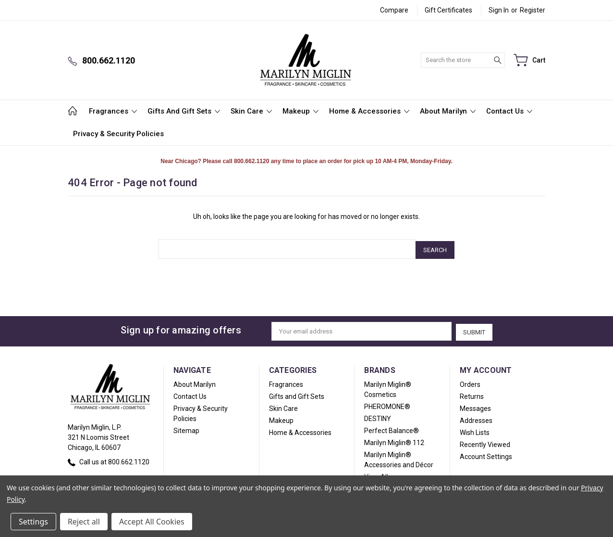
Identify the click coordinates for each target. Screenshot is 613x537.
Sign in (499, 10)
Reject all (84, 521)
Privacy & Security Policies (118, 133)
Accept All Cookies (151, 521)
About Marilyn (448, 111)
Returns (472, 393)
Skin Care (251, 111)
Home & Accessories (369, 111)
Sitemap (186, 428)
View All (376, 474)
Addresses (476, 418)
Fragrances (113, 111)
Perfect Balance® (391, 428)
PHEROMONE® (387, 404)
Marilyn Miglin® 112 (394, 440)
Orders (470, 381)
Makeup (300, 111)
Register (532, 10)
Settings (33, 521)
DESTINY (377, 416)
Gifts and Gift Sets (183, 111)
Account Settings (486, 454)
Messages (475, 405)
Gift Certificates (448, 10)
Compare (394, 10)
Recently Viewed (485, 442)
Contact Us (509, 111)
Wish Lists (475, 430)
